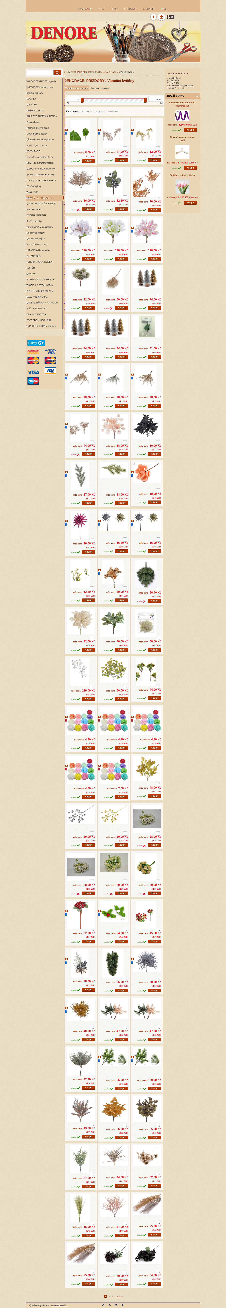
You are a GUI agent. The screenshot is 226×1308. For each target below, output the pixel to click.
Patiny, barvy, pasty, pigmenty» (40, 169)
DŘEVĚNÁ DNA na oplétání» (40, 139)
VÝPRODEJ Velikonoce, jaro (39, 87)
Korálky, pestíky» (34, 221)
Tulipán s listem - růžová (182, 175)
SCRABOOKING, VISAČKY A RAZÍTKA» (40, 280)
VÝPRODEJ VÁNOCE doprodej (41, 81)
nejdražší (100, 111)
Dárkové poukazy (34, 93)
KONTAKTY (148, 9)
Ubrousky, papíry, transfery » (39, 157)
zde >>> (181, 88)
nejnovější (113, 111)
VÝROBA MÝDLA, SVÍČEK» (39, 262)
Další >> (119, 1297)
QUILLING (31, 273)
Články (114, 9)
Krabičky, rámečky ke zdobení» (41, 180)
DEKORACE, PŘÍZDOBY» (39, 198)
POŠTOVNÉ (130, 9)
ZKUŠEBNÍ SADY (34, 110)
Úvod (66, 72)
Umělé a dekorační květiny (106, 72)
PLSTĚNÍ (30, 268)
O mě (101, 9)
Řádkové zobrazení (100, 88)
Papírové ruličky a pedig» (38, 128)
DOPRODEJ (32, 104)
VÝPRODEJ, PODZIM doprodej (41, 326)
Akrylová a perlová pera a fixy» (40, 174)
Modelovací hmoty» (35, 233)
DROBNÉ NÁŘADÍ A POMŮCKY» (42, 303)
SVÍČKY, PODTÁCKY (36, 308)
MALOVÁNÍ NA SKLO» (37, 297)
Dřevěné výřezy (33, 186)
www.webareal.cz (59, 1305)
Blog (163, 9)
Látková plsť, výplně (35, 238)
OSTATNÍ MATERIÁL (36, 215)
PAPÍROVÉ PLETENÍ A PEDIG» (41, 116)
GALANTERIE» (33, 256)
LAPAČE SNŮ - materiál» (38, 250)
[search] (56, 72)
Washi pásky (32, 192)
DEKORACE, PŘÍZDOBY (82, 72)
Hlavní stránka (84, 9)
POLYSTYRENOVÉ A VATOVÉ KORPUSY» (41, 204)
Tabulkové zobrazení (76, 88)
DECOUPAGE (33, 151)
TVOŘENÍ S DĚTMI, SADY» (39, 285)
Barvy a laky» (32, 122)
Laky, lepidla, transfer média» (40, 163)
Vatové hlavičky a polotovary (39, 227)
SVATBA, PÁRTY (34, 209)
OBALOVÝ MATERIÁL (37, 314)
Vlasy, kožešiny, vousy (36, 244)
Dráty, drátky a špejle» (36, 134)
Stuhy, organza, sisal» (36, 145)
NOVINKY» (31, 99)
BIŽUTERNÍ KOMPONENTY (39, 291)
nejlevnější (87, 111)
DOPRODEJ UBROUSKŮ (38, 320)
